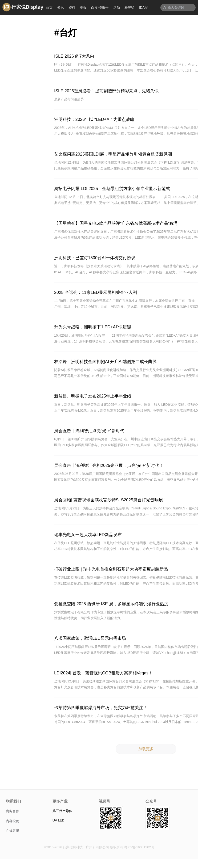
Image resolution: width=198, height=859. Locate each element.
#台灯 (65, 33)
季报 (83, 7)
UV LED (59, 820)
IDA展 (143, 7)
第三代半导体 (62, 811)
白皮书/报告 (100, 7)
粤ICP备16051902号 (139, 847)
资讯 (60, 7)
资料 (72, 7)
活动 (116, 7)
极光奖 (129, 7)
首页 (49, 7)
